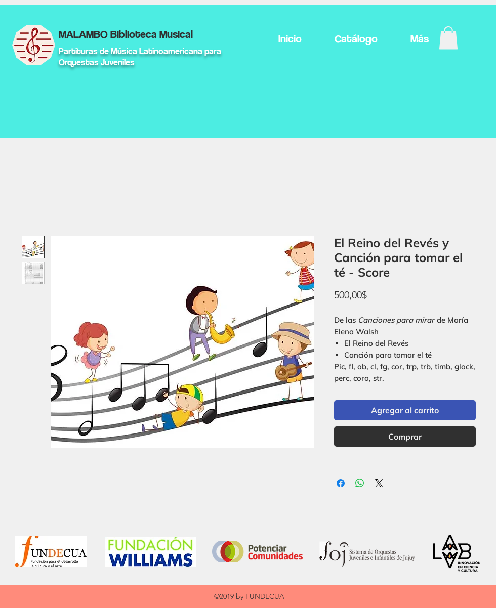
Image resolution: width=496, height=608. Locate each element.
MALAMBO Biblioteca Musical (126, 33)
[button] (448, 37)
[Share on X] (379, 483)
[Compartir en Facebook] (341, 483)
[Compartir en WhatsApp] (360, 483)
